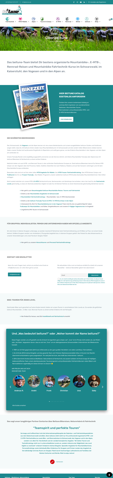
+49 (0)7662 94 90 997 (11, 2)
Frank (49, 391)
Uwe (79, 391)
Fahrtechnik (10, 19)
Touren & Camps (45, 19)
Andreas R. (18, 391)
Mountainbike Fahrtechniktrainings (33, 197)
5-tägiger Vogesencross (76, 206)
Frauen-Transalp (28, 175)
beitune (87, 19)
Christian (64, 391)
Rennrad (68, 19)
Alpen (34, 19)
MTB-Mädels (23, 19)
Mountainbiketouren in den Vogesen (50, 204)
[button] (110, 20)
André (33, 391)
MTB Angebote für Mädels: (46, 172)
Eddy (94, 391)
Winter (78, 19)
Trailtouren (11, 175)
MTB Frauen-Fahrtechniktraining (69, 172)
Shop (96, 19)
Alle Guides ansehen (19, 405)
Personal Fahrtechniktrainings (60, 242)
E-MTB (58, 19)
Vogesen (25, 145)
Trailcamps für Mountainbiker (30, 206)
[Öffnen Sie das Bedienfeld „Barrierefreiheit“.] (109, 474)
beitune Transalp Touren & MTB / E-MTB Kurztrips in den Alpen (51, 201)
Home (52, 41)
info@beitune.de (26, 2)
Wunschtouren (41, 242)
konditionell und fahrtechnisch (53, 316)
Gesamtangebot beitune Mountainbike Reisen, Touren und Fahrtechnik (56, 190)
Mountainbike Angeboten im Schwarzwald (44, 194)
